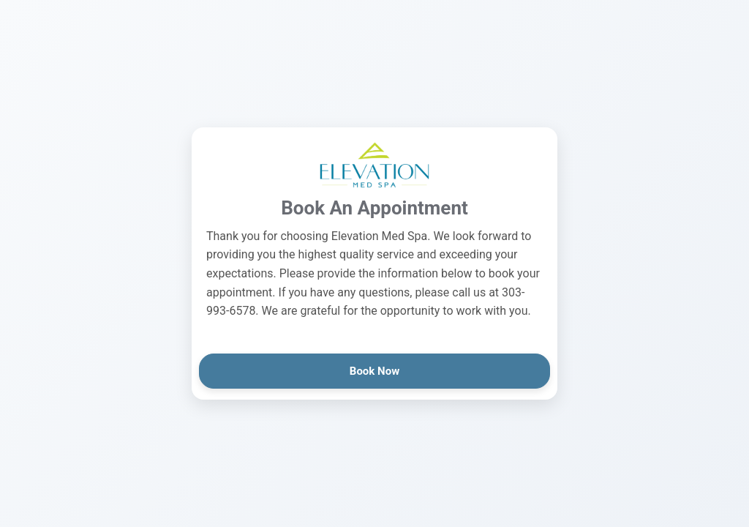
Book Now (374, 371)
